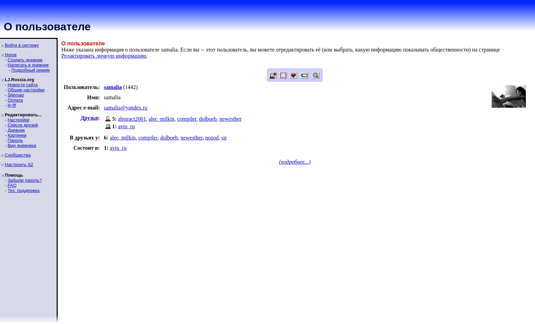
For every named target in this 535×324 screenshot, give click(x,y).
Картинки (17, 135)
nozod (211, 138)
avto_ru (126, 126)
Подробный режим (30, 70)
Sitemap (16, 95)
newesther (230, 119)
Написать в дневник (28, 65)
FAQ (12, 185)
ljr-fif (12, 105)
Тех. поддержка (23, 190)
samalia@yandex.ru (125, 108)
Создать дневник (25, 59)
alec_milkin (162, 119)
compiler (186, 119)
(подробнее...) (295, 162)
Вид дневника (22, 145)
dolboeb (208, 119)
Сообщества (18, 155)
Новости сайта (23, 84)
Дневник (16, 130)
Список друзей (23, 125)
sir (224, 138)
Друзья (89, 118)
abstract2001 (132, 119)
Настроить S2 (19, 164)
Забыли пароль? (25, 180)
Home (11, 54)
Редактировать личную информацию (103, 56)
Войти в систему (22, 45)
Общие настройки (26, 89)
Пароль (15, 140)
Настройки (18, 119)
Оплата (15, 100)
